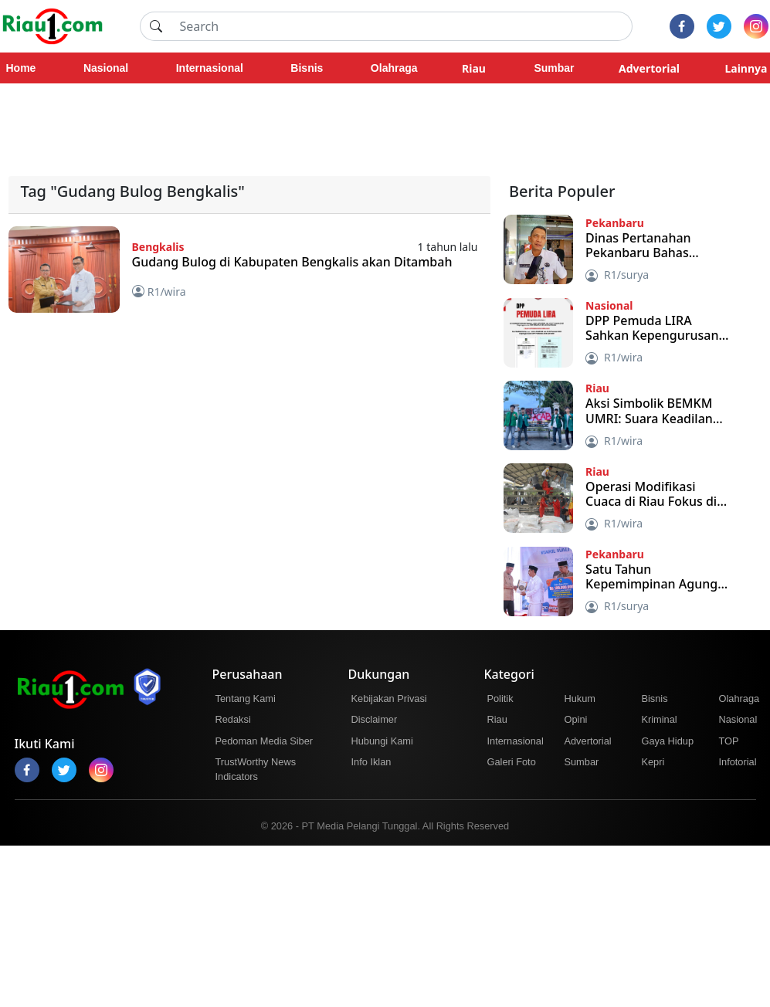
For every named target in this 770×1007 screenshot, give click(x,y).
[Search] (402, 26)
